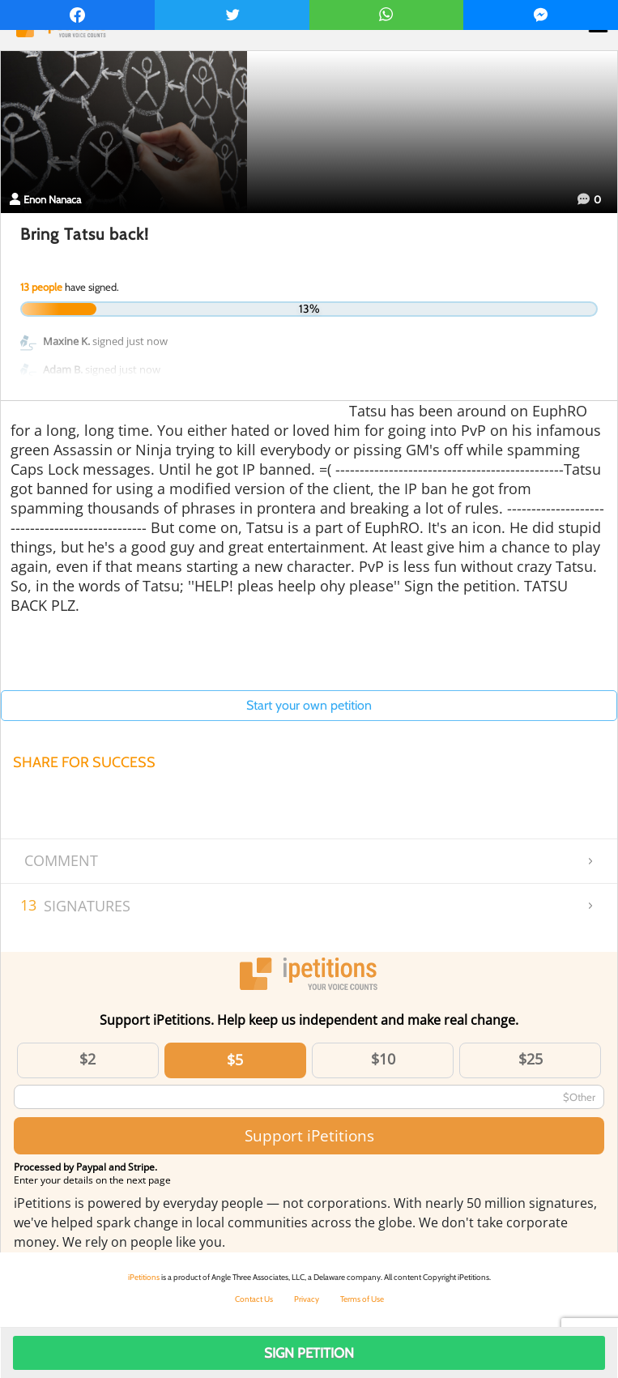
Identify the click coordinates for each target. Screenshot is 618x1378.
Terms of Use (362, 1299)
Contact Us (254, 1299)
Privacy (306, 1299)
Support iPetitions (309, 1135)
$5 (235, 1059)
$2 (87, 1059)
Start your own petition (309, 705)
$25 (530, 1059)
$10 (383, 1059)
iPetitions (144, 1277)
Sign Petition (309, 1353)
